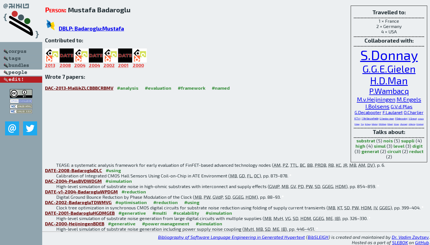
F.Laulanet (392, 112)
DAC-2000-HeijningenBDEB (74, 223)
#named (221, 88)
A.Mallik (421, 119)
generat (370, 151)
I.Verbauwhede (370, 118)
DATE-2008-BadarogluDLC (73, 170)
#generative (132, 213)
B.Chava (368, 124)
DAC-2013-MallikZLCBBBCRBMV (79, 88)
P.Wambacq (389, 91)
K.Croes (396, 124)
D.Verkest (420, 124)
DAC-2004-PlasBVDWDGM (73, 181)
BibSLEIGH (318, 237)
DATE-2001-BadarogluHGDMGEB (80, 213)
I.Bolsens (377, 106)
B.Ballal (375, 124)
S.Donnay (389, 55)
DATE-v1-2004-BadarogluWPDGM (81, 191)
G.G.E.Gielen (389, 69)
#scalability (186, 213)
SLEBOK (400, 242)
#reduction (133, 191)
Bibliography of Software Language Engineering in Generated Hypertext (231, 237)
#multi (159, 213)
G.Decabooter (368, 112)
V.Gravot (413, 118)
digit (417, 146)
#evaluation (158, 88)
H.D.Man (389, 80)
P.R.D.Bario (382, 124)
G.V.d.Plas (402, 106)
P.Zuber (357, 124)
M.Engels (409, 99)
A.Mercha (412, 124)
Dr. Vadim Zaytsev (410, 237)
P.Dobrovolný (401, 118)
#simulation (118, 181)
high (360, 146)
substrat (365, 140)
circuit (394, 151)
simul (380, 146)
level (398, 146)
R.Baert (390, 124)
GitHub (422, 242)
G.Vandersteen (387, 118)
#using (113, 170)
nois (388, 140)
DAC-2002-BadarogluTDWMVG (78, 202)
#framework (191, 88)
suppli (408, 140)
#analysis (127, 88)
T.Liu (362, 124)
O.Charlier (414, 112)
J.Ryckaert (404, 124)
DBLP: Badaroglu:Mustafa (91, 28)
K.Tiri (357, 118)
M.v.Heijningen (376, 99)
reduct (416, 151)
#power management (165, 223)
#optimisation (131, 202)
